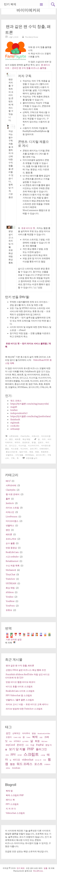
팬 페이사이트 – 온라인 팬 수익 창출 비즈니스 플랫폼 (27, 66)
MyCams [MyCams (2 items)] (44, 741)
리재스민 (35, 436)
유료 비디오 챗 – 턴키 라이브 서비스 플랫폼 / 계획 (28, 345)
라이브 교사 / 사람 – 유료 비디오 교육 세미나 (27, 704)
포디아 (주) (40, 455)
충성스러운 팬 (11, 452)
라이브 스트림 (12, 507)
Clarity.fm (25, 436)
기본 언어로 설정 (14, 639)
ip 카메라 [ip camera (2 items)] (25, 741)
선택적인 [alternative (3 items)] (16, 733)
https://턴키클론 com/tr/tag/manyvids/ (29, 403)
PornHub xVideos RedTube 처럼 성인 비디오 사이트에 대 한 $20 (27, 676)
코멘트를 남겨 (31, 458)
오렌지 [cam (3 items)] (9, 737)
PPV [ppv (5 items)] (13, 754)
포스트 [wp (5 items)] (38, 764)
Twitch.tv (10, 579)
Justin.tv (10, 503)
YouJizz (9, 596)
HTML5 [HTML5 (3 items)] (17, 741)
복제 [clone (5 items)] (35, 737)
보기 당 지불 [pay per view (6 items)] (17, 749)
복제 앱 (9, 790)
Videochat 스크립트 (15, 813)
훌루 (8, 498)
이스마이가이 (33, 445)
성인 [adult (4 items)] (8, 733)
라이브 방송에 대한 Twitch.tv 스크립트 (24, 708)
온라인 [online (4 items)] (20, 744)
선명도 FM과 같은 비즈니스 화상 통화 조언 (26, 670)
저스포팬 (14, 449)
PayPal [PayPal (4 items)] (40, 744)
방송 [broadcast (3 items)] (34, 733)
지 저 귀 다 (11, 808)
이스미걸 (22, 445)
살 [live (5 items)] (31, 741)
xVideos (10, 592)
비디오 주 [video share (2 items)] (38, 760)
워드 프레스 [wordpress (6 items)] (24, 764)
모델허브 (9, 455)
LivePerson (11, 516)
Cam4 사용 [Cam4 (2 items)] (17, 737)
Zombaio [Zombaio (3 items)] (16, 768)
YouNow (10, 601)
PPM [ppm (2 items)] (7, 755)
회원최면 (44, 452)
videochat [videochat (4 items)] (27, 759)
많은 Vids (23, 452)
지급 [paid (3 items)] (32, 745)
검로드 (40, 442)
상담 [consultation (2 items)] (40, 737)
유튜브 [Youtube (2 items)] (8, 768)
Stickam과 (11, 570)
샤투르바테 (13, 436)
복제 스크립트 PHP (15, 795)
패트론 (17, 439)
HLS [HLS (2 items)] (10, 741)
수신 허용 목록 (12, 565)
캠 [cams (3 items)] (24, 737)
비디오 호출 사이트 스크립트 (19, 686)
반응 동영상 (11, 547)
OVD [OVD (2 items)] (27, 745)
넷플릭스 (10, 525)
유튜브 (9, 610)
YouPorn (10, 605)
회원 (31, 452)
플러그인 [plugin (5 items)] (41, 749)
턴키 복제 (10, 4)
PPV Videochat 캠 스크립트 (19, 695)
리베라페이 (44, 449)
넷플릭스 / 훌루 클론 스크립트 (20, 700)
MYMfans (29, 455)
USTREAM (11, 583)
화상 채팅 (26, 439)
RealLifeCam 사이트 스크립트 (20, 691)
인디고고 (12, 445)
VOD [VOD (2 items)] (44, 760)
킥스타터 (24, 449)
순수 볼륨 (10, 543)
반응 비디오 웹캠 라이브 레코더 (20, 682)
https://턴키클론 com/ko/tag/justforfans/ (30, 416)
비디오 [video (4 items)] (16, 759)
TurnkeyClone (31, 37)
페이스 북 (10, 799)
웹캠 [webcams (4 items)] (12, 764)
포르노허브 (11, 539)
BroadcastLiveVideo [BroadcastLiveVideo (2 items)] (44, 733)
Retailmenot (12, 561)
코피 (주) (33, 449)
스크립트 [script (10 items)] (31, 754)
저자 (44, 439)
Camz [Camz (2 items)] (28, 737)
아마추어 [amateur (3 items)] (26, 733)
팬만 (11, 439)
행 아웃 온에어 (12, 494)
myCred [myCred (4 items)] (10, 744)
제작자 (17, 442)
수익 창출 (19, 455)
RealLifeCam (12, 552)
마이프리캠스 (12, 521)
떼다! (8, 481)
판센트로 (26, 442)
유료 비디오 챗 (28, 228)
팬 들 (34, 442)
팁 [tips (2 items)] (10, 760)
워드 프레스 (15, 400)
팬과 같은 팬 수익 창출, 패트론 (20, 665)
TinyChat (10, 574)
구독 (13, 458)
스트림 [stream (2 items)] (43, 755)
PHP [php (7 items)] (30, 749)
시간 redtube (12, 556)
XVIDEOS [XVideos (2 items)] (47, 764)
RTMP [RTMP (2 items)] (20, 755)
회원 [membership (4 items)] (37, 741)
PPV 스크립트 (12, 804)
